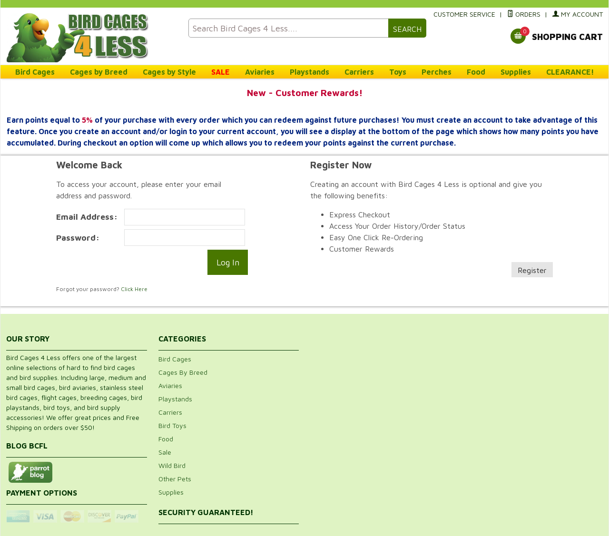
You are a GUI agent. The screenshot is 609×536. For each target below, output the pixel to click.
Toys (397, 72)
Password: (77, 238)
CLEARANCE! (570, 72)
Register (532, 270)
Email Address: (87, 217)
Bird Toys (172, 425)
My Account (577, 14)
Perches (437, 72)
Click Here (134, 288)
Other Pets (174, 479)
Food (476, 72)
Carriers (359, 72)
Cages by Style (169, 72)
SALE (220, 72)
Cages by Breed (99, 72)
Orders (523, 14)
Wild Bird (172, 465)
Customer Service (464, 14)
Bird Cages (35, 72)
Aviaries (260, 72)
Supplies (516, 72)
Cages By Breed (182, 372)
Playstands (309, 72)
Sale (164, 452)
